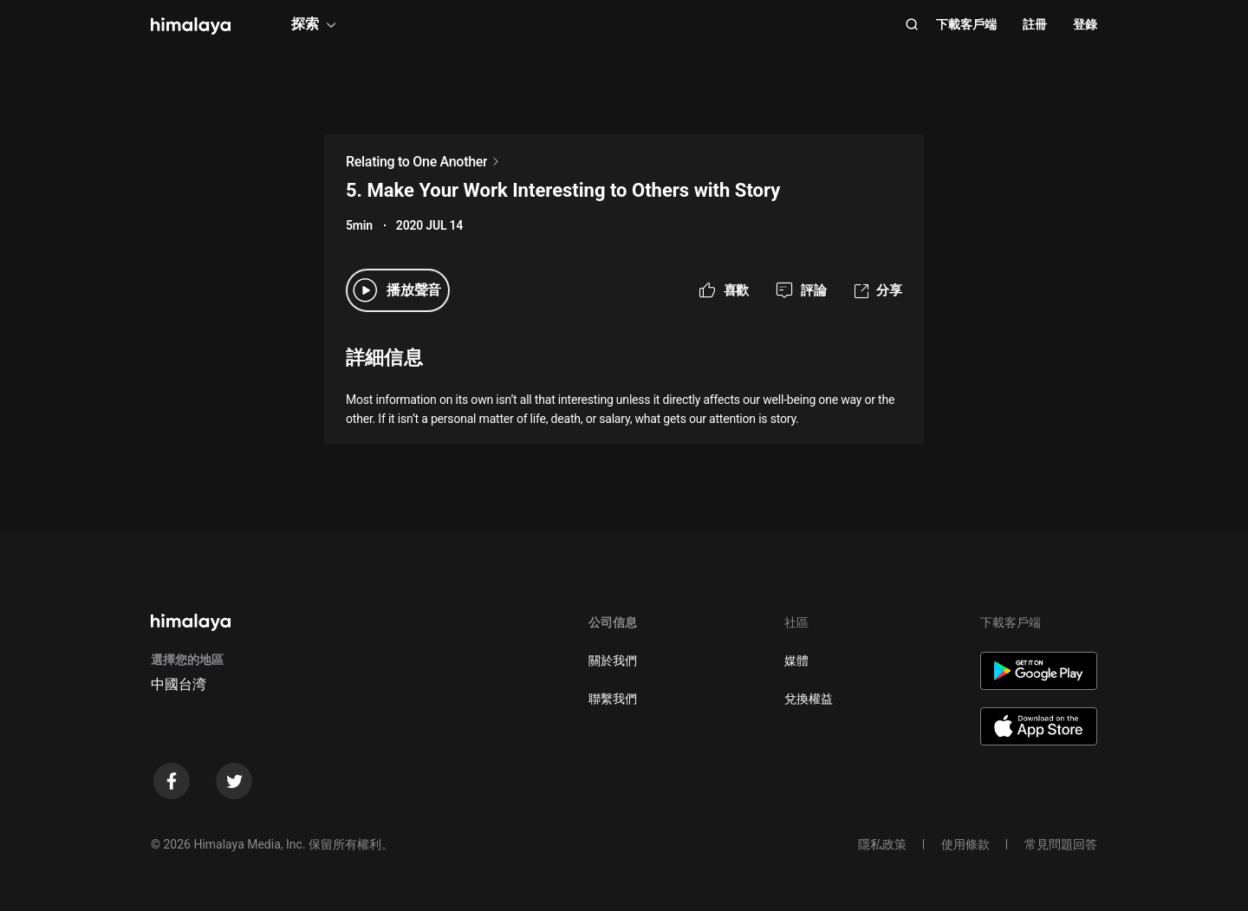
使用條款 (965, 844)
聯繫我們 (612, 699)
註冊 (1035, 24)
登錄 (1085, 24)
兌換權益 (808, 699)
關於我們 (612, 660)
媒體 (796, 660)
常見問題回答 (1060, 844)
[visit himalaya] (191, 26)
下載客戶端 (966, 24)
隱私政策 (882, 844)
